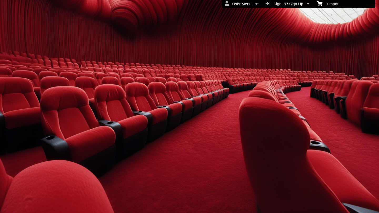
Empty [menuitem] (327, 3)
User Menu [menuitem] (241, 4)
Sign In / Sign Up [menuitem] (287, 4)
